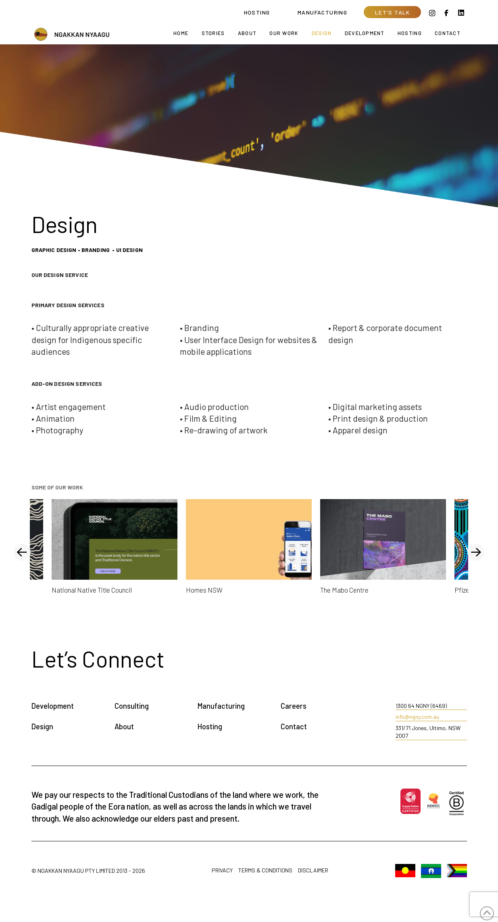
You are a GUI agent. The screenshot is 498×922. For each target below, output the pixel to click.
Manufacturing (221, 705)
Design (42, 726)
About (124, 726)
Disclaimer (313, 871)
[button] (392, 12)
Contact (294, 726)
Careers (293, 705)
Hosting (210, 726)
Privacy (222, 871)
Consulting (132, 705)
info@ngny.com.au (417, 716)
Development (52, 705)
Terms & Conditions (265, 871)
